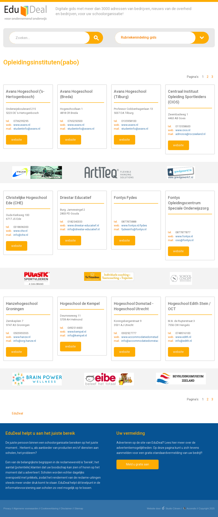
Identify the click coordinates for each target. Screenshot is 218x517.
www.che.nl (20, 230)
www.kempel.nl (76, 331)
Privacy (7, 508)
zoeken (96, 38)
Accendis (191, 508)
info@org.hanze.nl (24, 340)
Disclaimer (66, 508)
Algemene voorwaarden (26, 508)
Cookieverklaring (49, 508)
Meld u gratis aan (137, 464)
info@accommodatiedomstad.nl (141, 340)
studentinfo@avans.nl (26, 128)
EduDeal (17, 413)
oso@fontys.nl (184, 240)
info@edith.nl (183, 340)
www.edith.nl (183, 337)
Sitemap (79, 508)
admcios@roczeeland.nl (190, 134)
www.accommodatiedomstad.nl (141, 337)
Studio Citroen (173, 508)
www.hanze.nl (21, 337)
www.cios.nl (182, 130)
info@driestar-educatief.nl (83, 229)
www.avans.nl (21, 124)
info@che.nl (20, 234)
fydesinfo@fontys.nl (133, 229)
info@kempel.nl (77, 335)
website (16, 139)
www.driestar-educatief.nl (83, 225)
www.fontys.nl (184, 236)
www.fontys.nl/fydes (134, 225)
